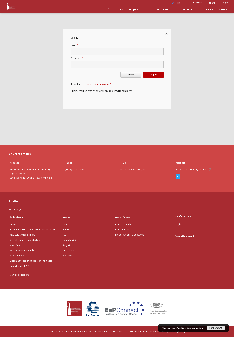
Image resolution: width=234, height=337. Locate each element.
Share (212, 2)
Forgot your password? (98, 84)
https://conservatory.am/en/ (191, 169)
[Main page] (109, 9)
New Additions (17, 255)
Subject (66, 245)
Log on (153, 74)
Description (69, 250)
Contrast (197, 2)
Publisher (67, 255)
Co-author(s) (69, 240)
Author (66, 229)
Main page (15, 209)
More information (195, 328)
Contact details (123, 224)
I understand (215, 328)
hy (178, 3)
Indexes (187, 9)
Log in (178, 224)
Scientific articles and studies (25, 240)
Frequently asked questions (129, 234)
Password (77, 58)
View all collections (19, 274)
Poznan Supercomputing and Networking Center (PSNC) (152, 331)
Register (75, 84)
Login (225, 2)
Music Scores (16, 245)
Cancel (130, 74)
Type (65, 234)
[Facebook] (178, 176)
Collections (160, 9)
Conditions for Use (125, 229)
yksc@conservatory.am (133, 169)
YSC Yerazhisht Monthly (22, 250)
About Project (129, 9)
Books (13, 224)
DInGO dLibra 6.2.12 (84, 331)
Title (65, 224)
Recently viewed (216, 9)
